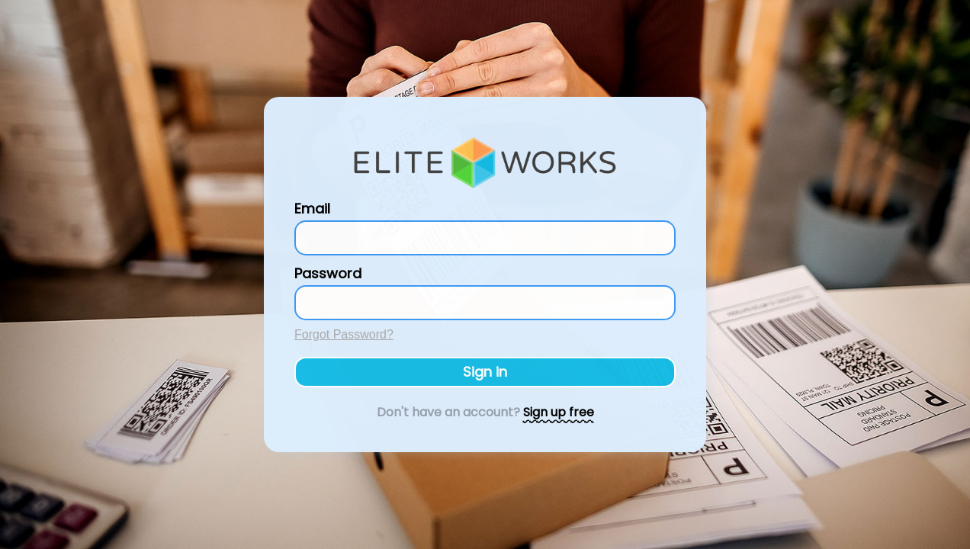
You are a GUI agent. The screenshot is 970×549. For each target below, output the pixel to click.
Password (327, 273)
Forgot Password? (343, 334)
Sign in (485, 371)
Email (312, 208)
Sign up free (558, 412)
